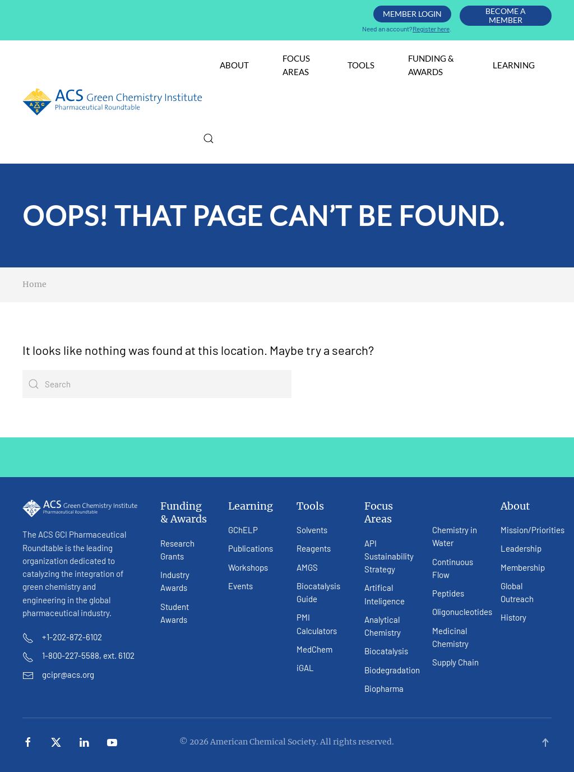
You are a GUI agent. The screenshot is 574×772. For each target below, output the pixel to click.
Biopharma (384, 688)
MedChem (314, 649)
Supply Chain (455, 662)
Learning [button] (514, 65)
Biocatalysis (386, 651)
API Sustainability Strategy (389, 556)
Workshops (248, 567)
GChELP (243, 530)
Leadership (521, 548)
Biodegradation (392, 670)
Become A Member (505, 15)
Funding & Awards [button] (431, 64)
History (513, 617)
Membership (523, 567)
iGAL (305, 668)
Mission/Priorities (532, 530)
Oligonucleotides (462, 612)
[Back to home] (112, 102)
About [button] (234, 65)
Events (240, 586)
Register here (431, 29)
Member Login (412, 14)
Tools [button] (361, 65)
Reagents (314, 548)
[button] (208, 138)
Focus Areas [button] (296, 64)
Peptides (448, 593)
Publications (250, 548)
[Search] (156, 384)
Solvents (312, 530)
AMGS (307, 567)
